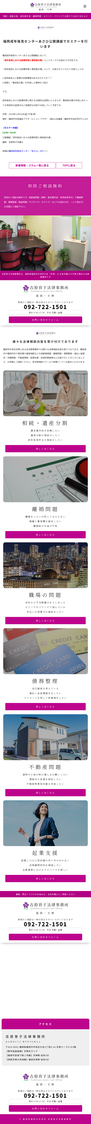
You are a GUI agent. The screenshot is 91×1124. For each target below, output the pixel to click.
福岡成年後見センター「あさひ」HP (26, 150)
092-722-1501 (45, 307)
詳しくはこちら (45, 448)
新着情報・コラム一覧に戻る (32, 165)
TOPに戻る (69, 165)
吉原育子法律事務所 (45, 5)
